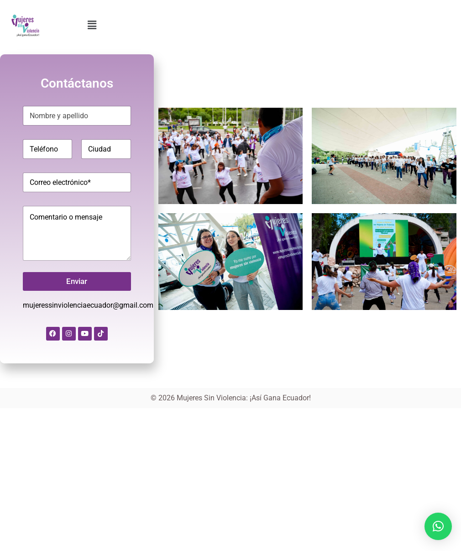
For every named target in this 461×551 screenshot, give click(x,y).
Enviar (76, 281)
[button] (92, 25)
